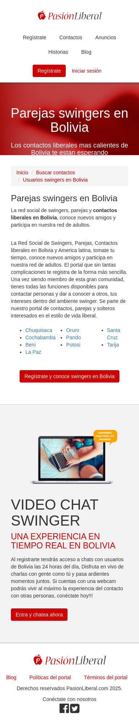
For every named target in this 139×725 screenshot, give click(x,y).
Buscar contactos (55, 172)
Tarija (113, 345)
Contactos (70, 37)
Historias (58, 52)
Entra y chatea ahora (39, 614)
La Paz (33, 352)
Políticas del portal (50, 677)
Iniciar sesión (87, 71)
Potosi (73, 345)
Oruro (72, 330)
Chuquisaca (38, 330)
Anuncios (105, 37)
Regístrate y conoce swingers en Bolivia (69, 376)
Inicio (22, 172)
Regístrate (34, 37)
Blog (86, 52)
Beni (30, 345)
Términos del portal (105, 677)
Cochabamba (40, 337)
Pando (73, 337)
